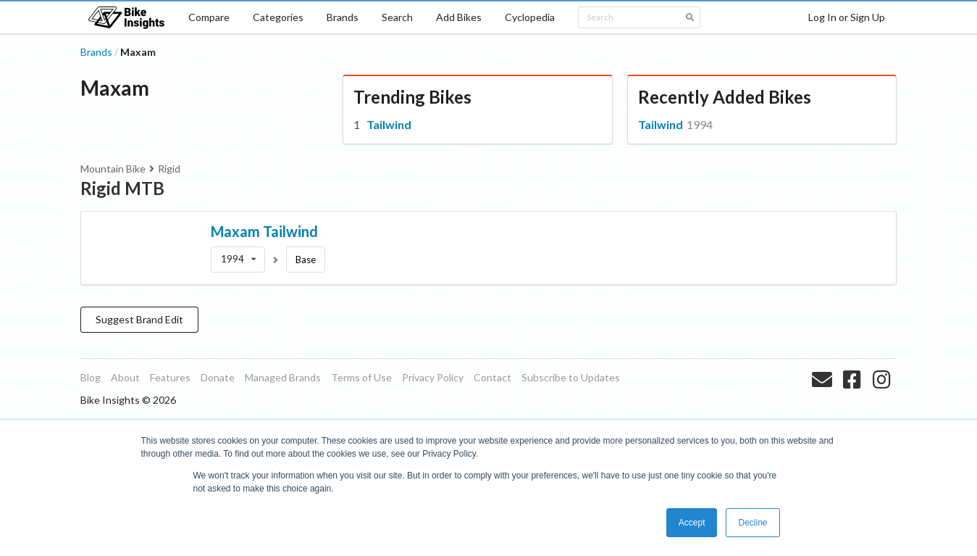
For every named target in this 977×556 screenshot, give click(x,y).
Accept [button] (692, 523)
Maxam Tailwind (264, 231)
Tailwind (388, 124)
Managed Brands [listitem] (283, 377)
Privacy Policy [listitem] (433, 377)
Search (397, 17)
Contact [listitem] (492, 377)
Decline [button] (752, 523)
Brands (342, 17)
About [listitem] (125, 377)
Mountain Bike (113, 168)
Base (305, 259)
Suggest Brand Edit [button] (139, 319)
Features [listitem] (170, 377)
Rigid (169, 168)
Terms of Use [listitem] (361, 377)
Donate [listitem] (218, 377)
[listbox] (238, 259)
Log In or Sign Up (846, 17)
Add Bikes (459, 17)
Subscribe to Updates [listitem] (570, 377)
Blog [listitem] (90, 377)
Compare (209, 17)
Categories (278, 17)
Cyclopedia (530, 17)
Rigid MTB (122, 188)
